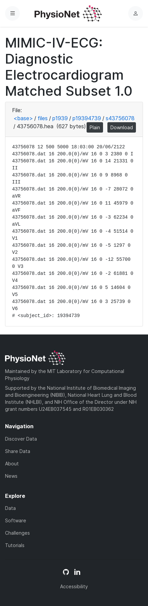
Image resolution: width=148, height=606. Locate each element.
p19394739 (86, 118)
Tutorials (14, 545)
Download (121, 127)
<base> (23, 118)
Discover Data (21, 439)
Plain (95, 127)
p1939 (60, 118)
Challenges (17, 533)
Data (10, 508)
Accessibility (74, 586)
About (12, 463)
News (11, 476)
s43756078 (120, 118)
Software (15, 520)
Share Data (17, 451)
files (43, 118)
